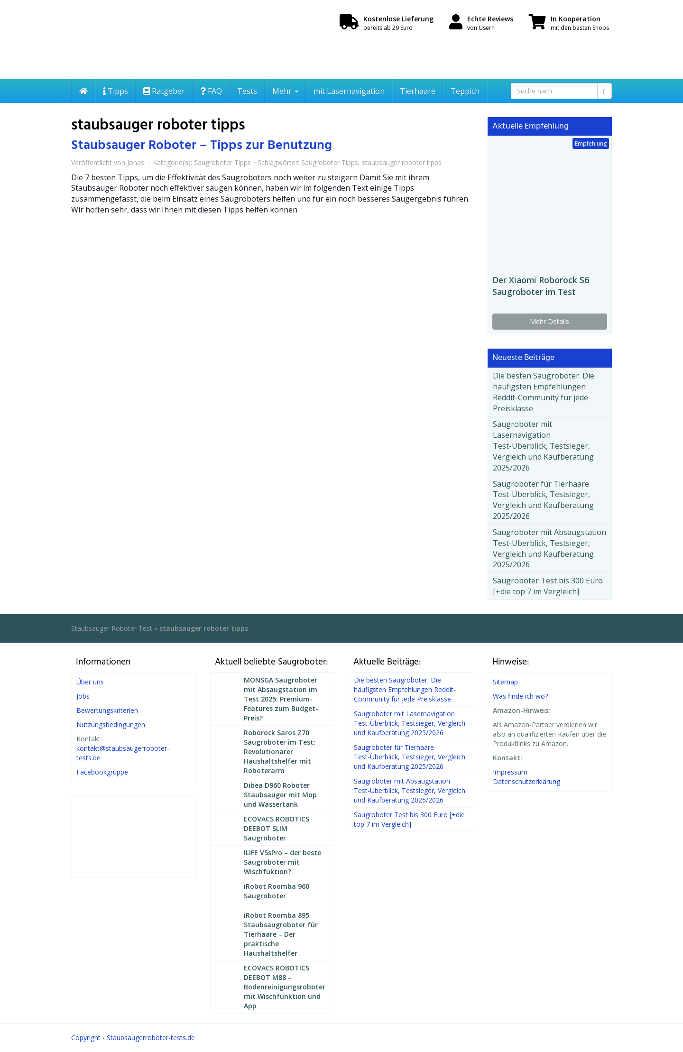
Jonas (135, 162)
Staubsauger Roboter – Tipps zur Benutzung (201, 145)
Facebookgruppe (102, 771)
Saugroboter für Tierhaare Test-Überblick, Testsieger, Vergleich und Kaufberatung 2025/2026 (543, 500)
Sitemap (505, 681)
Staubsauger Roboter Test (111, 628)
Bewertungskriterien (107, 710)
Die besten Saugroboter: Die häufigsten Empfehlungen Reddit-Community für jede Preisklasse (543, 392)
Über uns (90, 681)
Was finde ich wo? (520, 696)
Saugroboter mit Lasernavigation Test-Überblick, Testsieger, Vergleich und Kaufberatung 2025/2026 (543, 445)
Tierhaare (417, 91)
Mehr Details (549, 321)
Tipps (115, 91)
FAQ (211, 91)
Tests (247, 91)
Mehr (285, 91)
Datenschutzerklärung (526, 781)
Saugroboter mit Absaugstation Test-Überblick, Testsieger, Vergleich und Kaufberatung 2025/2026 (549, 548)
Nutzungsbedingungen (110, 724)
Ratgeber (164, 91)
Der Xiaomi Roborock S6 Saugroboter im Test (540, 285)
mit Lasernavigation (349, 91)
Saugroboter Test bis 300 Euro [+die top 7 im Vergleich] (548, 586)
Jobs (83, 696)
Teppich (465, 91)
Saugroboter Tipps (222, 162)
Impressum (510, 771)
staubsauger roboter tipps (402, 162)
